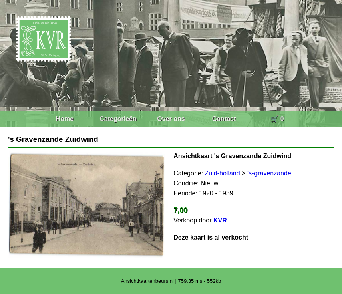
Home (65, 118)
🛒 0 (277, 118)
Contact (224, 118)
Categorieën (117, 118)
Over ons (171, 118)
